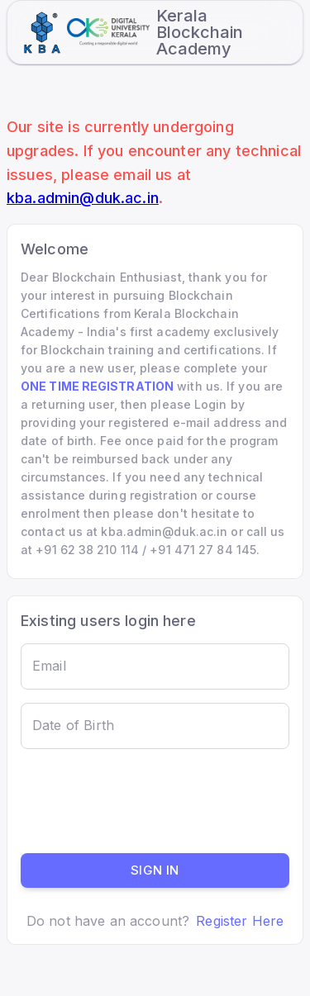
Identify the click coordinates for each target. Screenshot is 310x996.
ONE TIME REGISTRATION (97, 386)
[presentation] (146, 801)
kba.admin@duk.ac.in (83, 197)
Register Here (240, 921)
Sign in (155, 870)
